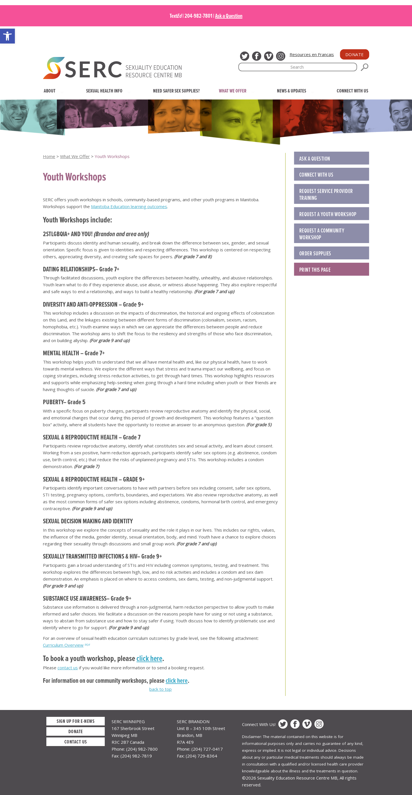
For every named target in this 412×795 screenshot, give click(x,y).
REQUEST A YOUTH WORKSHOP (327, 214)
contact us (68, 667)
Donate (354, 54)
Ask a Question (228, 16)
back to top (160, 689)
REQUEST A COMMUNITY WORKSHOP (321, 233)
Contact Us (75, 741)
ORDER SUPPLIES (315, 253)
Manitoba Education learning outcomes (129, 206)
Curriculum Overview (63, 645)
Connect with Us (316, 175)
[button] (7, 36)
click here (149, 658)
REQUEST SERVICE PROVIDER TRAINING (326, 194)
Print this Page (315, 270)
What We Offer (75, 156)
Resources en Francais (312, 54)
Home (49, 156)
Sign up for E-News (75, 721)
